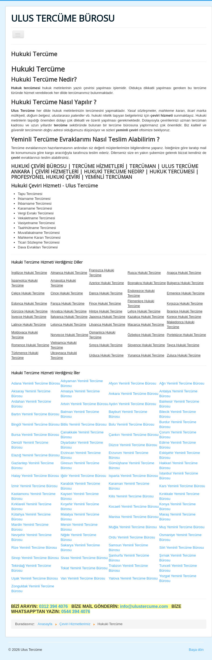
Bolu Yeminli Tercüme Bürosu (131, 424)
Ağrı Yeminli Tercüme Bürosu (181, 383)
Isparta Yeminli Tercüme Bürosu (133, 476)
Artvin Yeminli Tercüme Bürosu (84, 404)
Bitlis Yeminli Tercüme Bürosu (84, 424)
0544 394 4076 (75, 611)
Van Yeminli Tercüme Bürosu (83, 578)
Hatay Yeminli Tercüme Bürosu (35, 476)
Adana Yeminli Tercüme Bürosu (35, 383)
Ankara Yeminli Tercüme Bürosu (133, 394)
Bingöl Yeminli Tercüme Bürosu (35, 424)
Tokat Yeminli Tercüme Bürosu (84, 568)
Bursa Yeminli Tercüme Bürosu (35, 435)
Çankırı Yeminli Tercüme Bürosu (134, 435)
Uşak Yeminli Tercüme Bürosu (34, 578)
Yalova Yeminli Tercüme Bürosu (133, 578)
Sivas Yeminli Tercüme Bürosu (84, 558)
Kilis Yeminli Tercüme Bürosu (131, 496)
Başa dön (196, 650)
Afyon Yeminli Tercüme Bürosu (132, 383)
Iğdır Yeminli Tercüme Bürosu (83, 476)
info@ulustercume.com (144, 606)
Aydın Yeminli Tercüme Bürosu (132, 404)
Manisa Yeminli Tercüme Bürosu (134, 517)
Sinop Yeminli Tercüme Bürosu (35, 558)
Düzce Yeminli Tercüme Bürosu (133, 445)
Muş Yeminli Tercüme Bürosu (181, 527)
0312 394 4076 (54, 606)
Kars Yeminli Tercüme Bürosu (182, 486)
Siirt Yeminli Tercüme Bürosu (181, 547)
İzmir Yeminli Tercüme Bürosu (34, 486)
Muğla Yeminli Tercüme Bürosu (133, 527)
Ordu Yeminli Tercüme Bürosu (132, 537)
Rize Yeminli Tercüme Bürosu (34, 547)
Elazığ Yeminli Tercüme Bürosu (35, 455)
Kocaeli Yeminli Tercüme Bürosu (134, 506)
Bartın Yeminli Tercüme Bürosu (35, 414)
